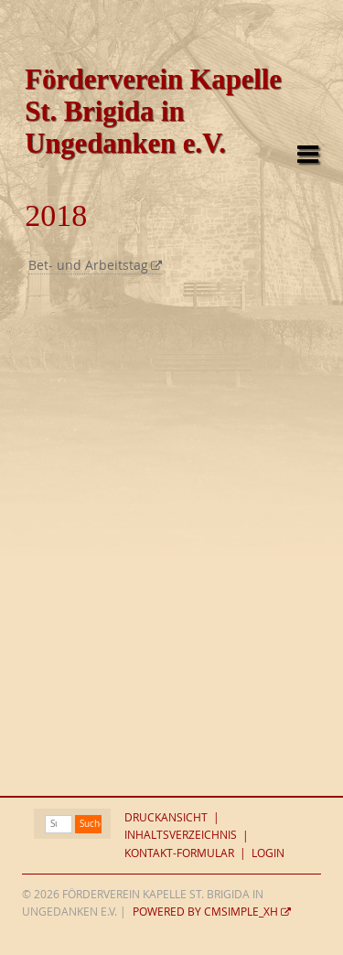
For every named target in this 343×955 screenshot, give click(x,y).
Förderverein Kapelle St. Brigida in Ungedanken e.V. (153, 111)
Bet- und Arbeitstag (88, 265)
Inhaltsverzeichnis (180, 835)
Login (268, 853)
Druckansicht (166, 817)
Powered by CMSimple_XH (205, 911)
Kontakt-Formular (179, 853)
